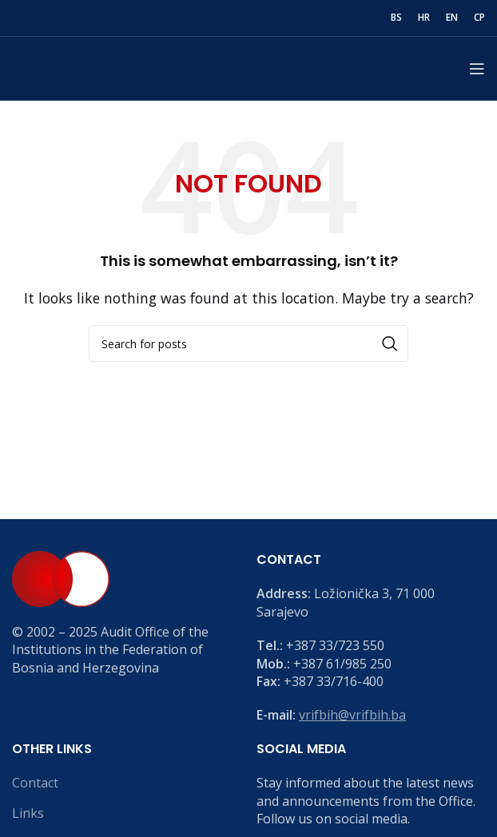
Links (28, 813)
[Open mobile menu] (477, 69)
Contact (35, 782)
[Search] (248, 343)
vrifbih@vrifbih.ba (352, 715)
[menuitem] (396, 18)
